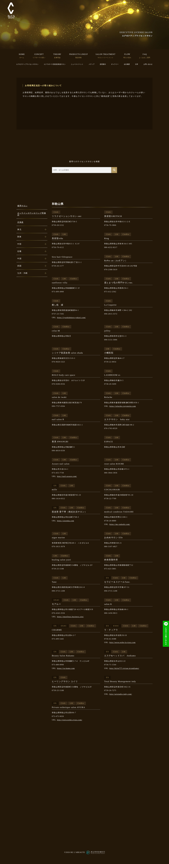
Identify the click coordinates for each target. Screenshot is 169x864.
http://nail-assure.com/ (67, 476)
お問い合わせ (148, 64)
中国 (19, 259)
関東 (19, 237)
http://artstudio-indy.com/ (120, 694)
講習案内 (103, 64)
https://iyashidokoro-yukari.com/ (71, 317)
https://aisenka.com (65, 521)
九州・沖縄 (22, 273)
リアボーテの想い (39, 57)
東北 (19, 229)
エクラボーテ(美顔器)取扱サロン (55, 64)
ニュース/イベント (77, 64)
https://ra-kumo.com (66, 668)
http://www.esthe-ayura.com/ (69, 720)
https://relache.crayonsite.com (122, 406)
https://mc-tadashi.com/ (119, 524)
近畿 (19, 251)
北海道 (20, 222)
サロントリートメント (105, 57)
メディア (92, 64)
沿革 (136, 64)
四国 (19, 266)
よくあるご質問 (144, 57)
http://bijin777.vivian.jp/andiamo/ (124, 668)
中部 (19, 244)
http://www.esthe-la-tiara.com (122, 642)
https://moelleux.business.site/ (70, 617)
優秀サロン (22, 206)
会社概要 (127, 64)
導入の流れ (127, 57)
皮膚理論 (57, 57)
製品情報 (78, 57)
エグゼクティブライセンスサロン (27, 64)
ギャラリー (115, 64)
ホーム (21, 57)
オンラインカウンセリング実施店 (31, 214)
